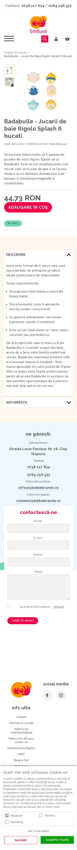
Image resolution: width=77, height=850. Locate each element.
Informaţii (16, 402)
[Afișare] (59, 606)
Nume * (38, 521)
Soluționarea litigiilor (21, 748)
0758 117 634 (32, 6)
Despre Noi (21, 760)
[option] (45, 90)
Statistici (50, 815)
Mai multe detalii (38, 831)
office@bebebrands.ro (38, 488)
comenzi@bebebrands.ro (38, 501)
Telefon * (38, 554)
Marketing (16, 821)
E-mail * (38, 537)
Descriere (15, 255)
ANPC (21, 754)
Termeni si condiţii (21, 723)
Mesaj (38, 571)
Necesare (16, 815)
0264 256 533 (60, 6)
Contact (21, 717)
